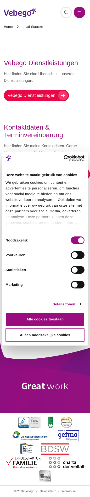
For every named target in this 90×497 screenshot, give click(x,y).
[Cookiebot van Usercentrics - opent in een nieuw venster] (64, 158)
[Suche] (66, 12)
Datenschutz (48, 491)
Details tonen (63, 304)
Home (8, 27)
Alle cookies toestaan (45, 319)
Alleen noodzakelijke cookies (45, 335)
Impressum (69, 491)
